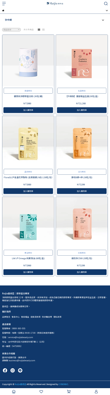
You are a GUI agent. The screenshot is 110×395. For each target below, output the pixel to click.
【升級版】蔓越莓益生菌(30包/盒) (81, 96)
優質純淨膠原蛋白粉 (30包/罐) (28, 96)
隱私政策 (57, 316)
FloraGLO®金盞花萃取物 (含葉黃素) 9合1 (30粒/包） (28, 177)
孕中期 (8, 19)
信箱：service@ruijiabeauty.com (17, 337)
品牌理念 (6, 316)
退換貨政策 (36, 316)
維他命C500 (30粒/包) (81, 258)
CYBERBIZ (63, 384)
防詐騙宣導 (47, 316)
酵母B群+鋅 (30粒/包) (81, 177)
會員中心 (16, 316)
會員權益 (25, 316)
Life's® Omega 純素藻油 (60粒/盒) (28, 258)
